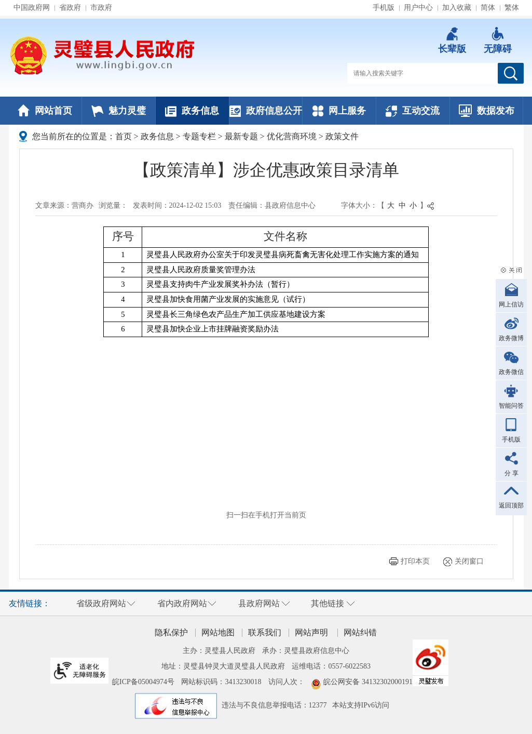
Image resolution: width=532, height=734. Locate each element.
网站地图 (218, 632)
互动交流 (413, 110)
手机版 (383, 7)
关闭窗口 (469, 561)
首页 (123, 136)
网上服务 (339, 110)
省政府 (70, 7)
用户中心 (418, 7)
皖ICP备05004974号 (143, 682)
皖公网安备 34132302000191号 (371, 682)
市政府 (101, 7)
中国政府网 (31, 7)
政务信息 (192, 110)
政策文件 (342, 136)
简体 (488, 7)
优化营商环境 (292, 136)
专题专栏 (199, 136)
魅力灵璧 (118, 110)
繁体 (511, 7)
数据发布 (486, 110)
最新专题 (241, 136)
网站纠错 (360, 632)
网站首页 (45, 110)
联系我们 (264, 632)
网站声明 (311, 632)
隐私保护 (171, 632)
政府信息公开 (265, 110)
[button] (452, 40)
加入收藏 (456, 7)
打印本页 (415, 561)
